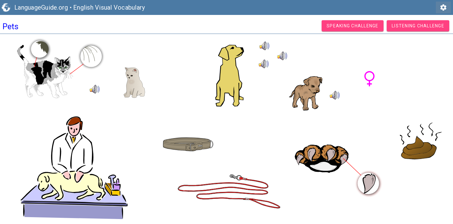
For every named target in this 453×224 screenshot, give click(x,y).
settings (443, 7)
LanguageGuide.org (41, 7)
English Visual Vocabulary (109, 7)
